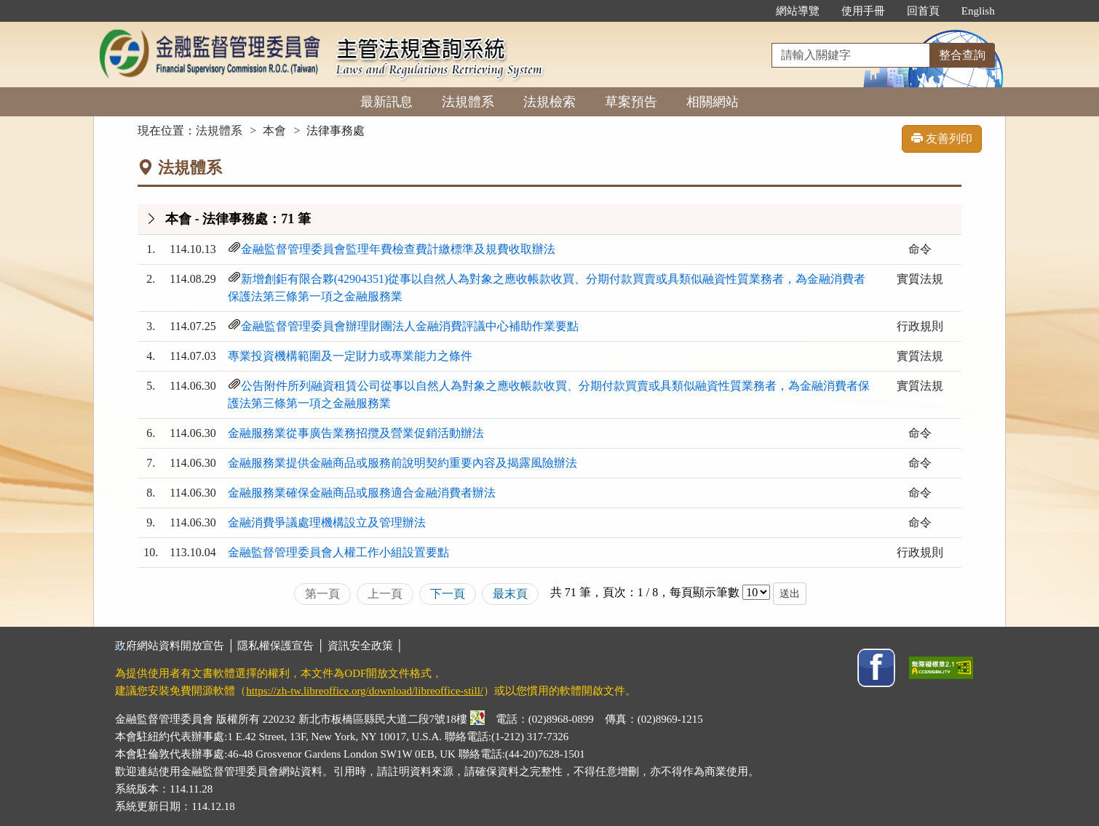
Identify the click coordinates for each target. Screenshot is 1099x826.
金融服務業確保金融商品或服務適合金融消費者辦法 (362, 492)
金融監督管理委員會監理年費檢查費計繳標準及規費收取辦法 (398, 249)
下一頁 (447, 594)
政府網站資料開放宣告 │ (176, 645)
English (978, 11)
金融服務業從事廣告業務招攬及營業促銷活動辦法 (356, 433)
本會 (274, 130)
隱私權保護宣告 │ (282, 645)
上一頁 (385, 594)
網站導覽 (798, 11)
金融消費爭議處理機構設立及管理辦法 (327, 522)
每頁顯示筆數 (704, 592)
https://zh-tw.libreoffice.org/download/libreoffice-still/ (364, 691)
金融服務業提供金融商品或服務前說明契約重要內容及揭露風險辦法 (402, 463)
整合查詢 (962, 55)
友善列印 (941, 138)
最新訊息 (386, 102)
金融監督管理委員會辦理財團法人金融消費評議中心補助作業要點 (410, 326)
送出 (789, 593)
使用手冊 (863, 11)
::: (749, 11)
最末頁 (510, 594)
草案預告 (631, 102)
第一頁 (322, 594)
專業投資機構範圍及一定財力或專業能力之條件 (350, 356)
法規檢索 (549, 102)
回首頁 (923, 11)
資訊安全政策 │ (365, 645)
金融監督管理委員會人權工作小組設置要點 (338, 552)
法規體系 (468, 102)
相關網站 (712, 102)
